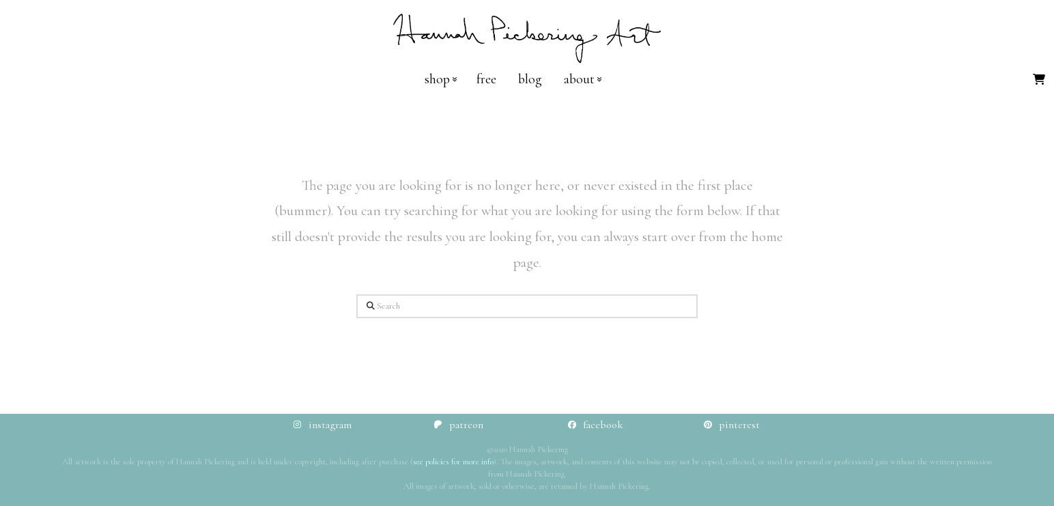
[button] (1039, 79)
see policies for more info (453, 461)
